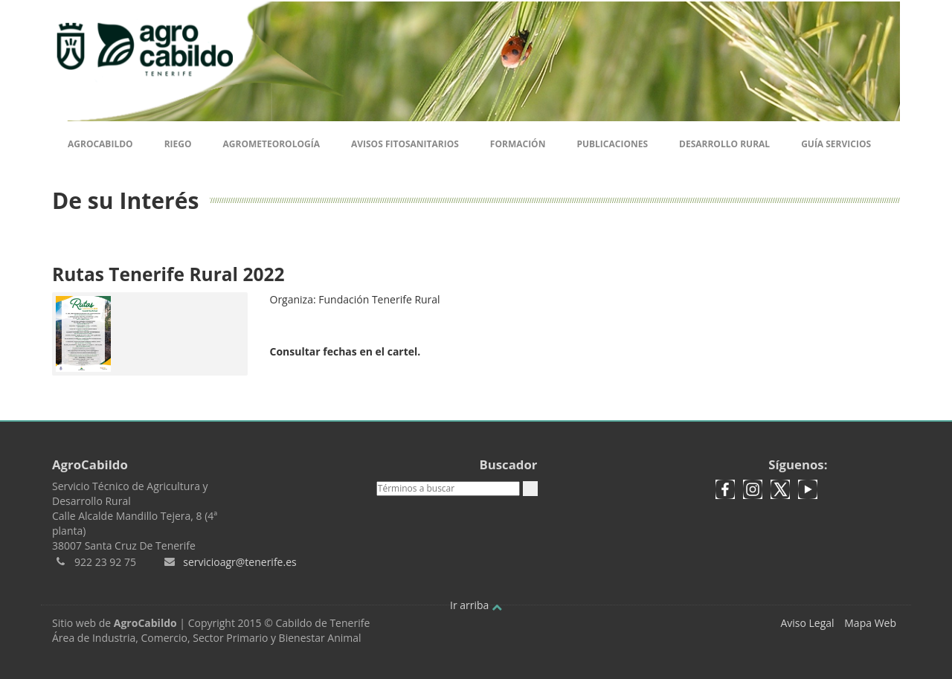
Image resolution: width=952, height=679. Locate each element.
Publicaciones (612, 144)
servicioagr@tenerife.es (239, 562)
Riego (178, 144)
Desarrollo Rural (724, 144)
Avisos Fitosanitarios (405, 144)
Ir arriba (476, 605)
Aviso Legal (807, 623)
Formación (518, 144)
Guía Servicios (836, 144)
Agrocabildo (100, 144)
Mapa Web (870, 623)
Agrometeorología (270, 144)
